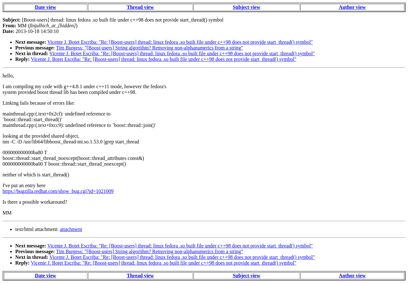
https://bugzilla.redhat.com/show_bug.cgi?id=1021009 (58, 191)
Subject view (246, 7)
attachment (71, 229)
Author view (352, 7)
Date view (45, 7)
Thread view (140, 7)
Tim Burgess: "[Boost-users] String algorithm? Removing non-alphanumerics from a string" (149, 47)
